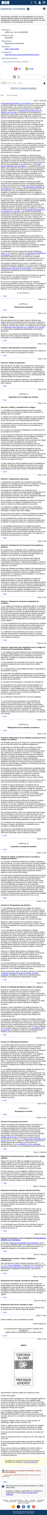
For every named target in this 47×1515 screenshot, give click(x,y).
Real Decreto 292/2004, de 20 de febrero (17, 103)
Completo (4, 83)
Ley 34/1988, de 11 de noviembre (28, 1144)
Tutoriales (38, 1501)
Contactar (5, 1500)
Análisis (19, 83)
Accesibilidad (40, 1500)
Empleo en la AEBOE (23, 1503)
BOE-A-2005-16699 (12, 49)
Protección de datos (10, 1501)
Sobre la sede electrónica (16, 1500)
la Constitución (15, 1265)
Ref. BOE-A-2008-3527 (30, 1462)
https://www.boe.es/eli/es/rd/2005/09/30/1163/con (22, 55)
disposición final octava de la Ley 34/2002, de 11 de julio (24, 327)
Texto (9, 83)
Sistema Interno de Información (26, 1501)
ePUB (31, 69)
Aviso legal (33, 1500)
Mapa (26, 1500)
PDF (19, 69)
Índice (14, 83)
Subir (5, 296)
